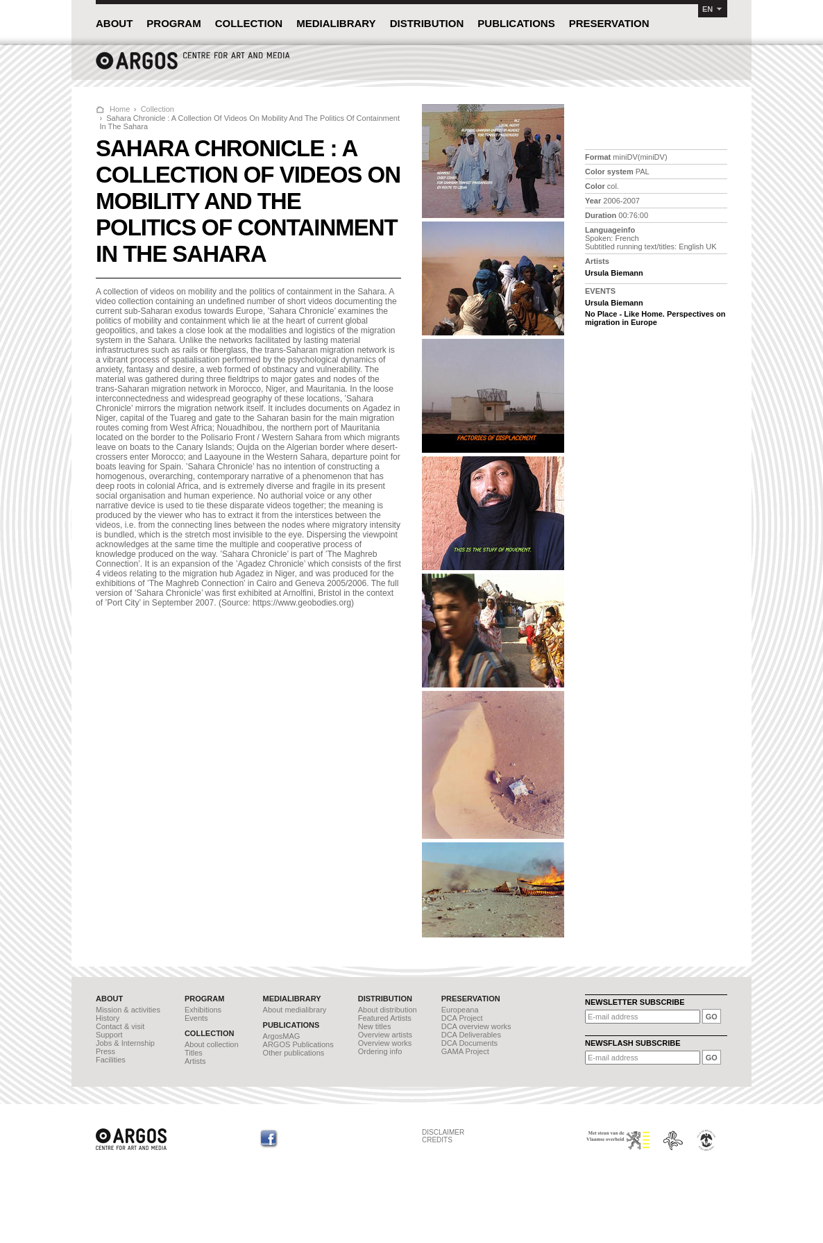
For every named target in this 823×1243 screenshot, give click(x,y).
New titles (374, 1026)
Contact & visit (120, 1026)
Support (109, 1035)
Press (105, 1051)
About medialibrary (295, 1010)
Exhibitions (203, 1010)
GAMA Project (465, 1051)
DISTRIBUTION (427, 23)
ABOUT (114, 23)
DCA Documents (469, 1043)
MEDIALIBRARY (335, 23)
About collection (212, 1044)
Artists (195, 1061)
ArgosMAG (281, 1036)
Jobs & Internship (125, 1043)
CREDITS (437, 1140)
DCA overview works (476, 1026)
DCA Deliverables (471, 1035)
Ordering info (380, 1051)
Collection (157, 109)
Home (120, 109)
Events (196, 1018)
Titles (194, 1053)
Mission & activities (128, 1010)
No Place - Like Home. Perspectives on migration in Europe (655, 318)
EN (707, 9)
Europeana (460, 1010)
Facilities (111, 1060)
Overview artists (385, 1035)
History (107, 1018)
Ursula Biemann (614, 273)
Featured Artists (385, 1018)
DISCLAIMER (443, 1132)
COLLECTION (249, 23)
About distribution (387, 1010)
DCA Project (462, 1018)
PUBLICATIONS (515, 23)
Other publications (294, 1053)
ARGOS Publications (298, 1044)
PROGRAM (173, 23)
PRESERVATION (609, 23)
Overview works (385, 1043)
